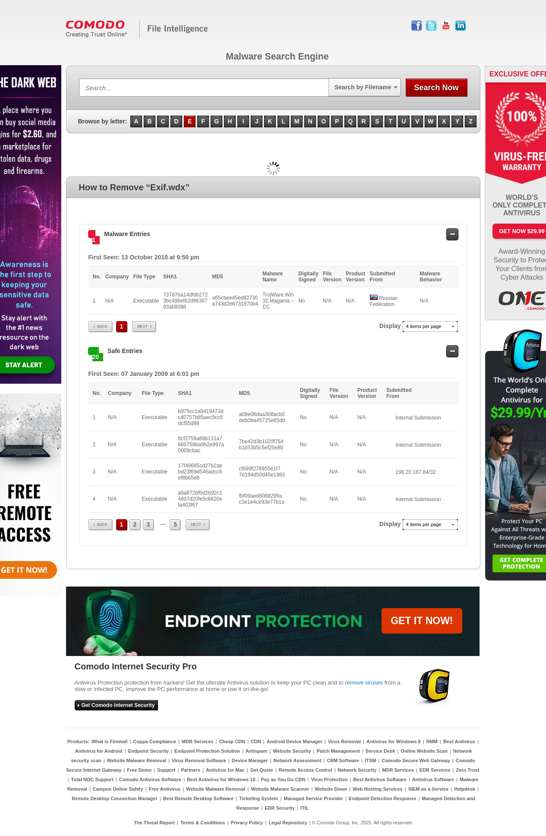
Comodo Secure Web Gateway (416, 760)
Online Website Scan (424, 751)
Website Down (331, 789)
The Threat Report (154, 822)
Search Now (436, 87)
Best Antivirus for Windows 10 (221, 779)
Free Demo (139, 770)
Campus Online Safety (118, 789)
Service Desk (380, 751)
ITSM (370, 760)
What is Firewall (109, 741)
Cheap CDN (232, 741)
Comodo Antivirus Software (150, 779)
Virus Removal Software (199, 760)
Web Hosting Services (377, 789)
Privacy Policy (247, 822)
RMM (432, 741)
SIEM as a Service (428, 789)
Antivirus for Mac (225, 770)
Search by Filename (363, 87)
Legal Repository (287, 822)
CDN (256, 741)
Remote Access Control (305, 770)
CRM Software (343, 760)
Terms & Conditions (202, 822)
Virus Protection (329, 779)
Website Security (292, 751)
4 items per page (424, 326)
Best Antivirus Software (380, 779)
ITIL (304, 808)
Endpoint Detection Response (382, 798)
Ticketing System (258, 798)
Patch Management (338, 751)
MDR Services (197, 741)
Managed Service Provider (313, 798)
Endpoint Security (148, 751)
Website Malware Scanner (280, 789)
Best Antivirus (459, 741)
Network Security (357, 770)
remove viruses (364, 682)
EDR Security (280, 808)
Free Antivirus (165, 789)
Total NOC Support (92, 779)
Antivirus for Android (99, 751)
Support (166, 770)
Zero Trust (467, 770)
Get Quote (261, 770)
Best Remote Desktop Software (198, 798)
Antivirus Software (433, 779)
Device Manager (250, 760)
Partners (190, 770)
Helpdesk (464, 789)
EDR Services (435, 770)
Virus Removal (344, 741)
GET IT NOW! (422, 620)
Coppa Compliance (154, 741)
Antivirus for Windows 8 (393, 741)
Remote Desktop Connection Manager (115, 798)
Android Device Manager (294, 741)
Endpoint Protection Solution (207, 751)
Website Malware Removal (136, 760)
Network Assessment (298, 760)
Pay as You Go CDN (283, 779)
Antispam (256, 751)
